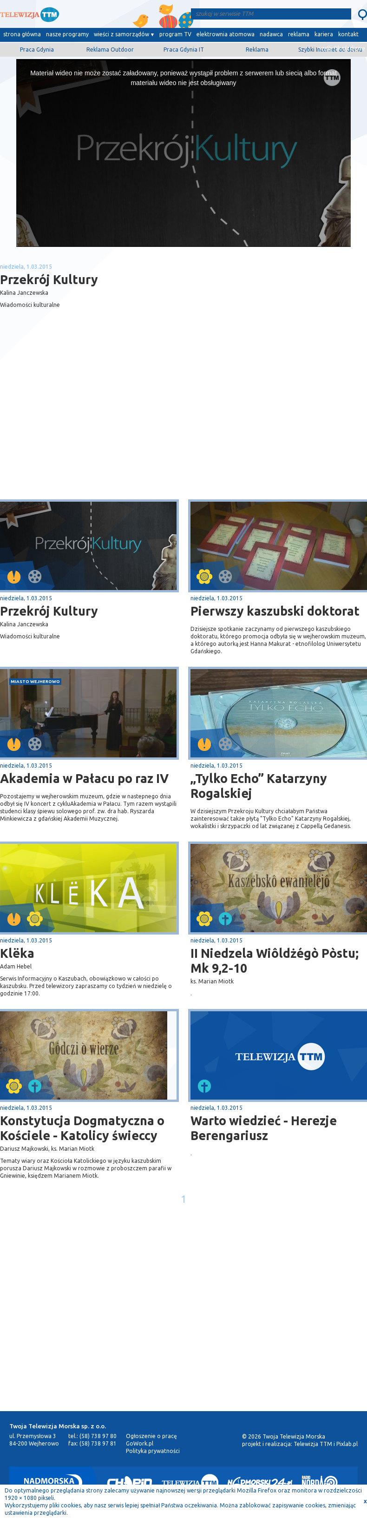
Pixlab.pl (347, 1444)
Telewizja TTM (313, 1444)
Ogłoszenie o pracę (151, 1436)
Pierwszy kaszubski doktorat (275, 611)
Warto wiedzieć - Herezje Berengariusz (263, 1128)
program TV (175, 34)
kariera (324, 34)
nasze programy (67, 34)
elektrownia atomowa (226, 34)
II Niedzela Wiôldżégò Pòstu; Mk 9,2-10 (274, 960)
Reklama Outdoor (110, 49)
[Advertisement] (92, 425)
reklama (298, 34)
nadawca (271, 34)
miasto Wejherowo (35, 681)
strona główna (22, 34)
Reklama (257, 49)
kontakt (348, 34)
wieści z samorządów (121, 34)
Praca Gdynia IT (184, 49)
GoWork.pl (139, 1443)
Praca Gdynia (37, 49)
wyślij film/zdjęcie (342, 48)
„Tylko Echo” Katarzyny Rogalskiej (258, 785)
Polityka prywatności (153, 1451)
